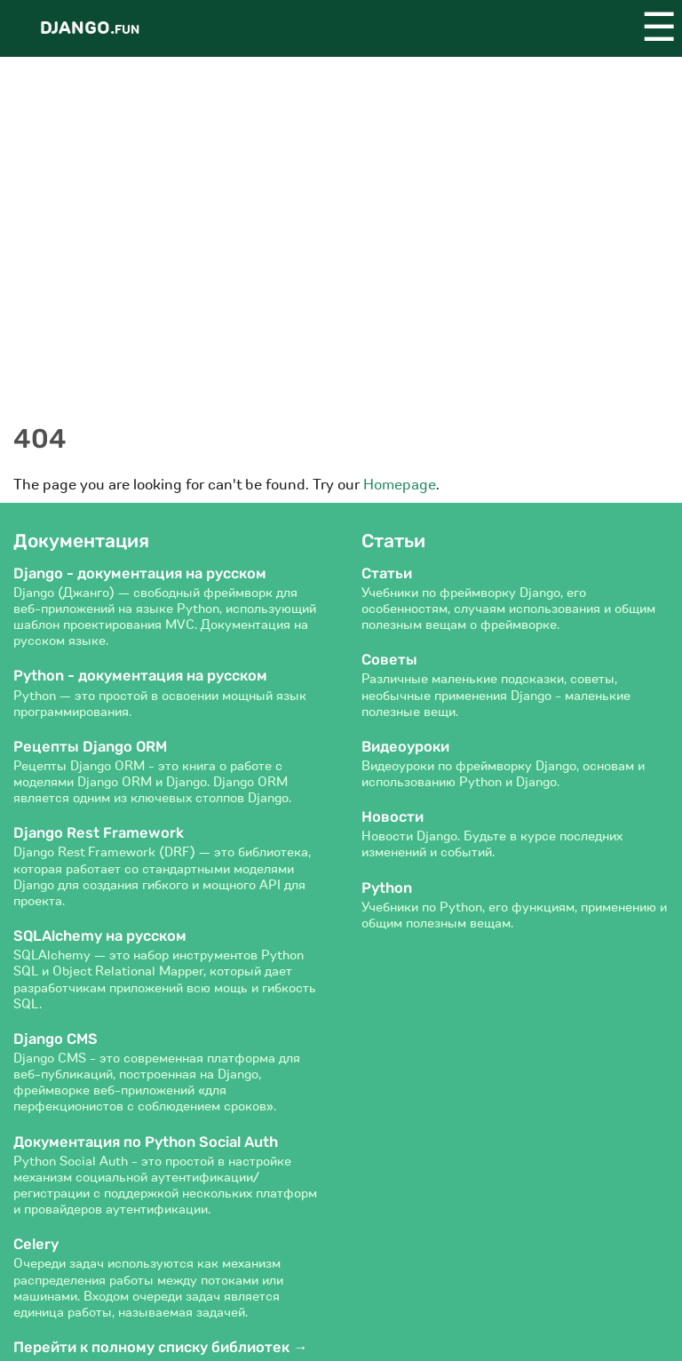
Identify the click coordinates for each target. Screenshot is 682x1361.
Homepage (399, 484)
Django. (89, 28)
